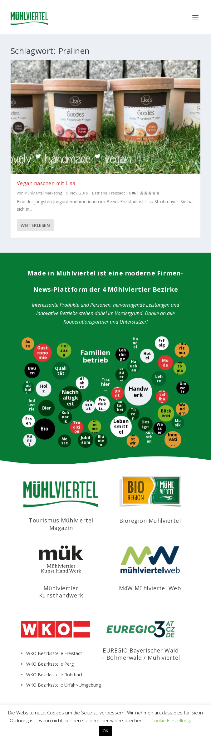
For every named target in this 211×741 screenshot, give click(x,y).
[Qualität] (61, 371)
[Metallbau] (162, 397)
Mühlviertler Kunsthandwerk (61, 591)
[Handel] (135, 343)
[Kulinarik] (65, 417)
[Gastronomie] (42, 352)
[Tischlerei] (105, 385)
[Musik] (177, 423)
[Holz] (43, 388)
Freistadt (117, 193)
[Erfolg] (162, 343)
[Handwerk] (138, 392)
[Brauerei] (121, 374)
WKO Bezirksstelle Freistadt (54, 653)
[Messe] (64, 441)
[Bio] (44, 429)
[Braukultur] (28, 387)
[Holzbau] (63, 350)
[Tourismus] (181, 350)
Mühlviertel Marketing (43, 193)
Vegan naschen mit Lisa (46, 183)
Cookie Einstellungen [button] (173, 720)
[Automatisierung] (179, 368)
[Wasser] (160, 428)
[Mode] (165, 362)
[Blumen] (100, 440)
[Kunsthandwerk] (149, 439)
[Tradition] (76, 427)
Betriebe (99, 193)
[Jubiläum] (85, 440)
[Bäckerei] (165, 413)
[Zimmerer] (94, 426)
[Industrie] (31, 404)
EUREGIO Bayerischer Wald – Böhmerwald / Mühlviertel (140, 654)
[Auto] (27, 343)
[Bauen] (31, 370)
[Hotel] (147, 356)
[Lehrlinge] (122, 354)
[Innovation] (172, 439)
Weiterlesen (35, 225)
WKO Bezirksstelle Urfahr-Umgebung (63, 685)
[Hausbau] (133, 366)
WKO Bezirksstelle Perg (50, 664)
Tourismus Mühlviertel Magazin (61, 524)
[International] (88, 406)
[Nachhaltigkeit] (70, 398)
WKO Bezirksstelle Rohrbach (55, 675)
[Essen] (28, 421)
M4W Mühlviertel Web (150, 588)
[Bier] (46, 408)
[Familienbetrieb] (95, 356)
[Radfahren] (82, 382)
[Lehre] (158, 378)
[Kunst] (29, 440)
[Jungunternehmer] (117, 393)
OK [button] (105, 730)
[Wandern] (182, 409)
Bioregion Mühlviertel (150, 520)
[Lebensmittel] (121, 427)
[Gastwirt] (132, 441)
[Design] (145, 424)
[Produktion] (102, 403)
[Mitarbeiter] (119, 407)
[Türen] (133, 413)
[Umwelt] (182, 387)
